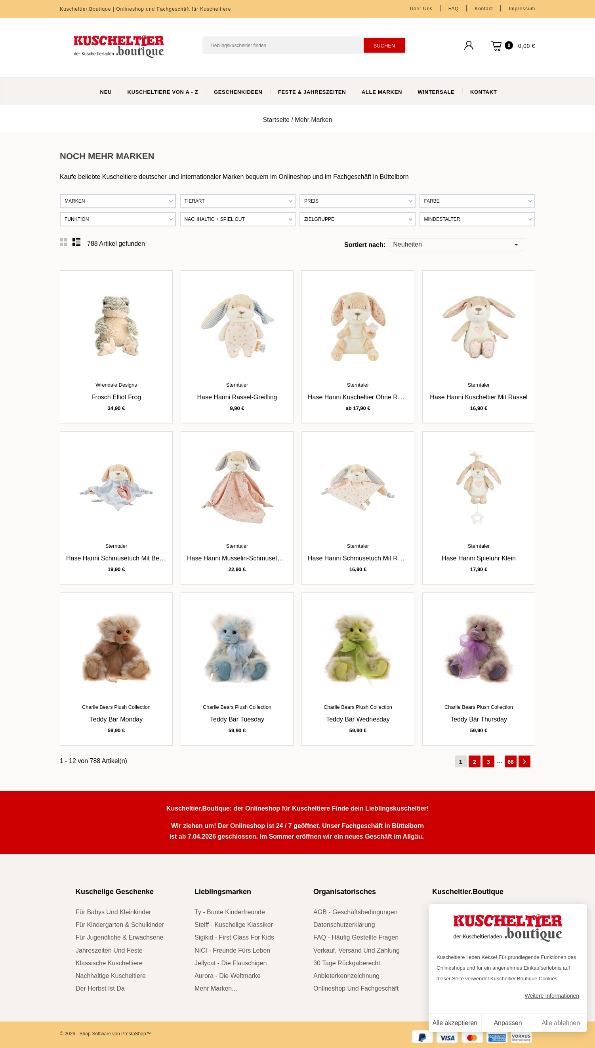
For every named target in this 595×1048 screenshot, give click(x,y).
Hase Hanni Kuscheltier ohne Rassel (360, 397)
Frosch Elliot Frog (116, 397)
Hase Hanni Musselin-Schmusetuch (237, 558)
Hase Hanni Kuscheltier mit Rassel (478, 397)
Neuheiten (457, 244)
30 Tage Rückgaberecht (346, 963)
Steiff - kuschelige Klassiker (234, 924)
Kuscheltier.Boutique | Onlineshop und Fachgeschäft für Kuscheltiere (145, 9)
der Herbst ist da (100, 988)
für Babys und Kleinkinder (113, 912)
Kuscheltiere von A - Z (163, 92)
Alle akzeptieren (454, 1023)
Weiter (524, 762)
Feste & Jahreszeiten (312, 92)
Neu (106, 92)
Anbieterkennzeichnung (346, 975)
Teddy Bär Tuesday (237, 719)
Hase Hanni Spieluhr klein (479, 558)
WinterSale (436, 92)
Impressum (522, 8)
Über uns (421, 8)
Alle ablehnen (561, 1023)
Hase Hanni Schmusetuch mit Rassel (360, 558)
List (76, 242)
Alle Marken (382, 92)
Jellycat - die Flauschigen (231, 963)
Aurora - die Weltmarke (228, 975)
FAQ (453, 8)
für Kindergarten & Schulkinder (120, 924)
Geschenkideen (238, 92)
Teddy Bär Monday (116, 719)
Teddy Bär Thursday (478, 719)
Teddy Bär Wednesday (358, 719)
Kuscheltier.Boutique (467, 892)
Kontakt (484, 8)
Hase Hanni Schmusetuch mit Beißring (120, 558)
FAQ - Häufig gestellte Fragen (356, 937)
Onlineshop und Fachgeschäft (356, 988)
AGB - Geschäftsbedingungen (355, 912)
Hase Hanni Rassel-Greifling (237, 397)
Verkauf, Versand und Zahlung (356, 950)
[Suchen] (304, 45)
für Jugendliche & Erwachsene (119, 937)
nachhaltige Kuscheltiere (111, 975)
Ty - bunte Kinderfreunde (230, 912)
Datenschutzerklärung (344, 924)
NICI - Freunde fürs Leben (232, 950)
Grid (64, 242)
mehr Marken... (216, 988)
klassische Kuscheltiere (109, 963)
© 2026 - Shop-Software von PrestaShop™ (105, 1034)
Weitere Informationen (552, 996)
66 (510, 762)
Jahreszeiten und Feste (109, 950)
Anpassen (508, 1023)
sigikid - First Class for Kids (234, 937)
